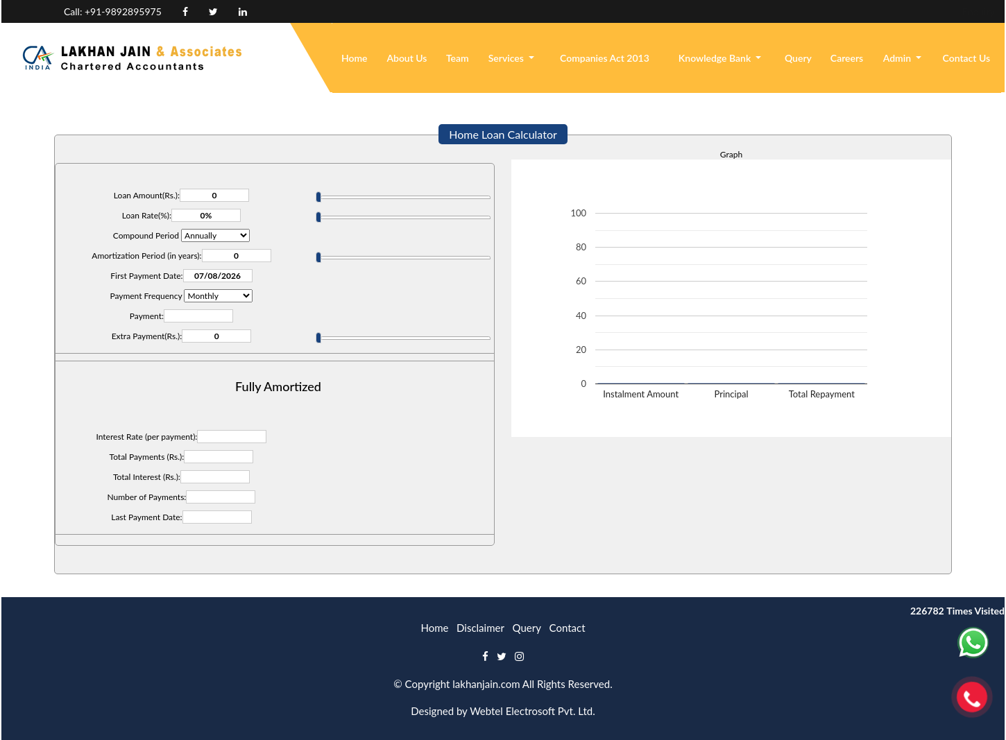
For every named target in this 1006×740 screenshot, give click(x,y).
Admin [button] (898, 58)
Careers (846, 58)
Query (798, 58)
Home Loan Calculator (503, 134)
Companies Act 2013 (604, 58)
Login (930, 11)
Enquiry (882, 11)
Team (457, 58)
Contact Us (967, 58)
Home (354, 58)
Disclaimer (480, 627)
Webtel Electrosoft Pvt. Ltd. (532, 711)
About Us (406, 58)
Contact (567, 627)
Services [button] (507, 58)
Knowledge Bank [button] (716, 58)
